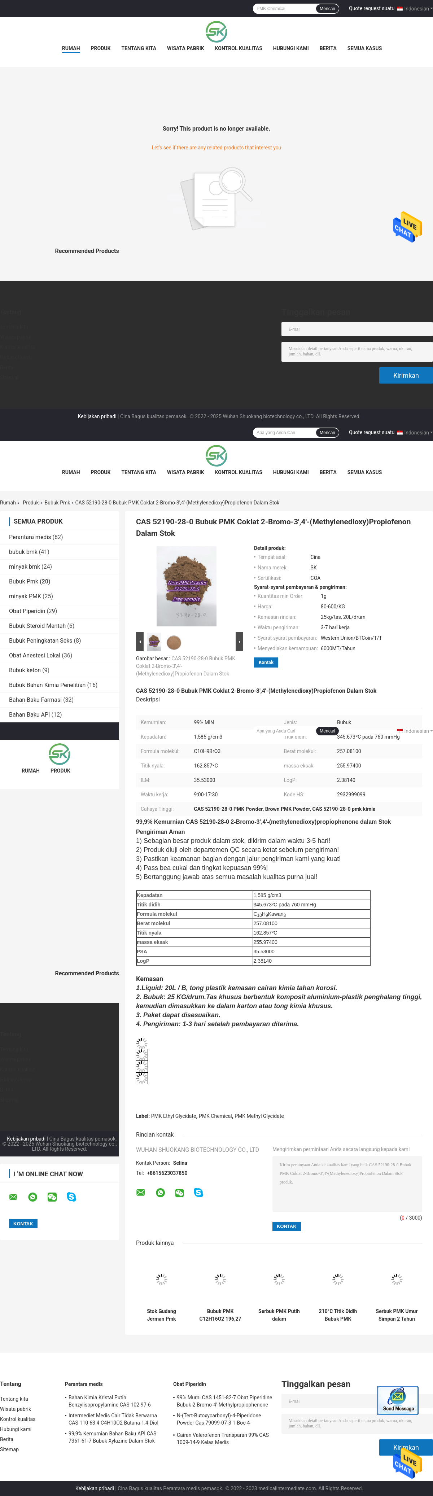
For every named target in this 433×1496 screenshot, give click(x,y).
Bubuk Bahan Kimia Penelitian (47, 685)
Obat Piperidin (27, 611)
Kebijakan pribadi (97, 416)
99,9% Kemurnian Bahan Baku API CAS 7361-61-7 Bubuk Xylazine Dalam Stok (113, 1437)
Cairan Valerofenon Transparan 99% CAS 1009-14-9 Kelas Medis (223, 1438)
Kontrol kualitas (238, 48)
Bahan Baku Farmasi (35, 699)
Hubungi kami (291, 48)
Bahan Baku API (29, 714)
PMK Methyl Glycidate (259, 1116)
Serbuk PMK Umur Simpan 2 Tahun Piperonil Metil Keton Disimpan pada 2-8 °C (397, 1315)
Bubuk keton (25, 670)
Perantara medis (30, 537)
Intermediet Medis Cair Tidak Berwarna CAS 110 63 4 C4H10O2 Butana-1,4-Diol (113, 1419)
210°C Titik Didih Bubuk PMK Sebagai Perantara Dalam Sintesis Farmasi (338, 1315)
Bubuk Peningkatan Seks (41, 640)
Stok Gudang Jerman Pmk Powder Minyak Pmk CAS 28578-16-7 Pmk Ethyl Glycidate (161, 1315)
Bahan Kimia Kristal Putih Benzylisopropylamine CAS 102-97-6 (110, 1401)
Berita (328, 48)
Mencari (327, 8)
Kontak (266, 662)
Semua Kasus (364, 48)
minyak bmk (24, 566)
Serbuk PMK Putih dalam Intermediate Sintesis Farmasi (279, 1315)
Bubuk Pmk (57, 503)
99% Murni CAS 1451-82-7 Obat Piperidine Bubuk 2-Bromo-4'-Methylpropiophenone (224, 1401)
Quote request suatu (371, 8)
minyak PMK (25, 596)
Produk (101, 48)
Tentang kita (138, 48)
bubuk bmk (23, 551)
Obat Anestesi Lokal (34, 655)
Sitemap (9, 377)
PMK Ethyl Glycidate (173, 1116)
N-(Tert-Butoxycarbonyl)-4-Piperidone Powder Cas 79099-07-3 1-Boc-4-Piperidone (219, 1420)
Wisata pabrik (185, 48)
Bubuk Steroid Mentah (37, 625)
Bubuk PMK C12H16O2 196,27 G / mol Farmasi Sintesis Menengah (220, 1315)
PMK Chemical (215, 1116)
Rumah (71, 48)
